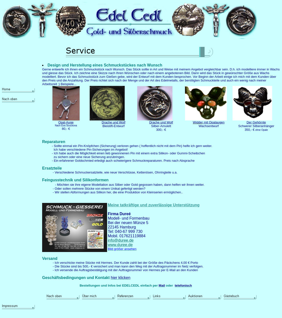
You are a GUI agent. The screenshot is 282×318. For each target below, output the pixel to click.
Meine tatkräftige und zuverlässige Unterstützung (153, 205)
